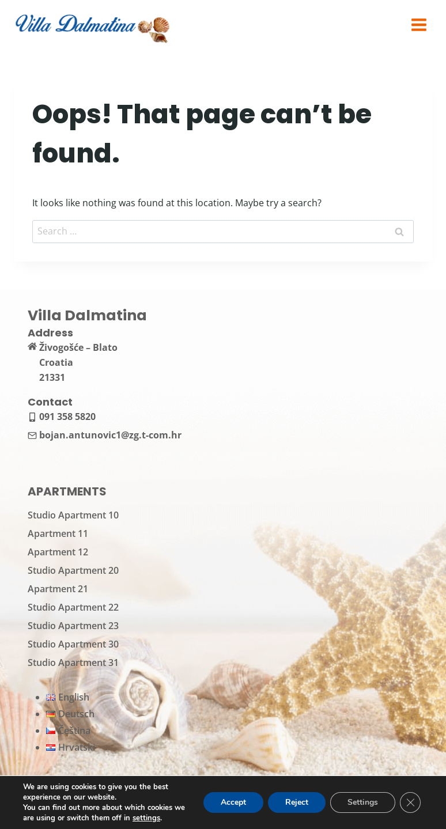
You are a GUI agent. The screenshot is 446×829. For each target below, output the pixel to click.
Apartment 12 (58, 552)
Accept (233, 802)
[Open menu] (418, 24)
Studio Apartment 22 (73, 607)
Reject (296, 802)
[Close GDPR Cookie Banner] (410, 802)
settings (146, 818)
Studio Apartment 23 (73, 625)
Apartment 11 (58, 533)
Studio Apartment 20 (73, 570)
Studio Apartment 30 (73, 644)
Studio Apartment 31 (73, 662)
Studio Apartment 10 (73, 515)
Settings (362, 802)
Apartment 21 (58, 588)
